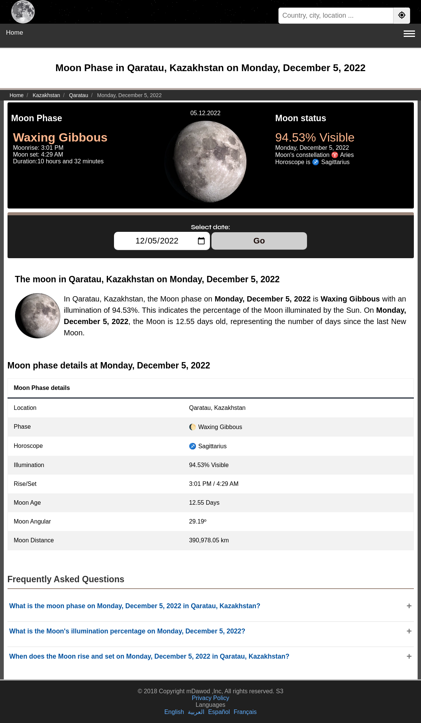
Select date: (210, 227)
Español (219, 712)
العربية (196, 712)
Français (245, 712)
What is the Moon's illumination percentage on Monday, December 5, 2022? (127, 631)
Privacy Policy (210, 698)
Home (14, 32)
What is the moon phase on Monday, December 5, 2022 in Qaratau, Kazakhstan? (134, 606)
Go (259, 240)
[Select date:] (162, 241)
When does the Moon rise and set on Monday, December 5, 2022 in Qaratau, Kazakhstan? (149, 656)
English (174, 712)
